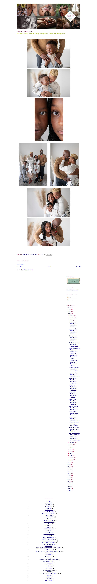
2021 (69, 462)
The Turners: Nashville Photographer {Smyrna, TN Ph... (74, 344)
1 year (48, 501)
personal (48, 556)
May (71, 451)
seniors (48, 565)
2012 (69, 481)
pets (48, 558)
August (71, 444)
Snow (49, 566)
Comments (70, 299)
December (72, 315)
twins (49, 577)
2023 (69, 311)
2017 (69, 471)
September (72, 442)
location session (48, 542)
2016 (69, 473)
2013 (69, 479)
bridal (49, 518)
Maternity (48, 546)
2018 (69, 469)
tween (48, 575)
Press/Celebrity (48, 561)
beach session (49, 511)
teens (49, 571)
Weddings (48, 580)
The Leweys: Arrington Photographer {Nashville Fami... (74, 424)
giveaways (48, 530)
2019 (69, 466)
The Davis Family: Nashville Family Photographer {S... (73, 413)
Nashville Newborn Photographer (48, 551)
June (71, 449)
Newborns (48, 554)
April (71, 453)
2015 (69, 475)
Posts (69, 297)
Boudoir (49, 515)
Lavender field (48, 537)
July (71, 447)
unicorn (49, 578)
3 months (48, 503)
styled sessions (48, 570)
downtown (49, 525)
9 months (48, 506)
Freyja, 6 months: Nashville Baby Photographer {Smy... (74, 374)
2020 (69, 464)
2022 (69, 313)
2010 (69, 486)
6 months (48, 504)
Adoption (49, 508)
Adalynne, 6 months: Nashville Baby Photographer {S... (73, 408)
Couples (48, 523)
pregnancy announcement (49, 559)
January (71, 459)
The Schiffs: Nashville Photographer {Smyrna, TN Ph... (74, 369)
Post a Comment (20, 264)
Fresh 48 (48, 527)
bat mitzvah (49, 510)
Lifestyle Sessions (48, 539)
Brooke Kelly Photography (72, 290)
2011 (69, 484)
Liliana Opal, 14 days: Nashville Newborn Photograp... (74, 429)
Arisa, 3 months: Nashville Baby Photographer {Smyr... (74, 438)
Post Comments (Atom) (28, 269)
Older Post (78, 266)
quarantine (49, 563)
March (71, 455)
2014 (69, 477)
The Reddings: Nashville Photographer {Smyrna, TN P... (74, 350)
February (72, 457)
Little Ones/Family (48, 540)
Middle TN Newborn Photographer (48, 547)
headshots (49, 532)
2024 (69, 309)
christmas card (48, 520)
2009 (69, 488)
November (72, 317)
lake (49, 535)
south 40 (49, 568)
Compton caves (49, 522)
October (71, 320)
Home (49, 266)
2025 (69, 307)
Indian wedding (49, 534)
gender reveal (49, 528)
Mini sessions (48, 549)
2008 (69, 490)
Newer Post (19, 266)
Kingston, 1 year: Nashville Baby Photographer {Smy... (74, 418)
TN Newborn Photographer (48, 573)
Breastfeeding (49, 516)
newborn (48, 553)
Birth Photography (48, 513)
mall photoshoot (49, 544)
